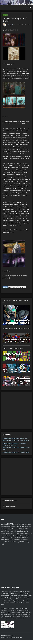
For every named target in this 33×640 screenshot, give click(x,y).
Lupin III (23, 287)
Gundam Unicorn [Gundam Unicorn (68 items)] (19, 533)
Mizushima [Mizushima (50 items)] (27, 537)
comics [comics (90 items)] (8, 529)
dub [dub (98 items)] (28, 529)
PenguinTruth (13, 593)
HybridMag (19, 637)
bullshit (15, 287)
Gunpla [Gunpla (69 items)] (25, 533)
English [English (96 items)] (3, 531)
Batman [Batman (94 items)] (8, 526)
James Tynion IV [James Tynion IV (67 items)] (7, 535)
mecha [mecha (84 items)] (23, 537)
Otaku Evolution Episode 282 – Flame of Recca (16, 440)
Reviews (5, 15)
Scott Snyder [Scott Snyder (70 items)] (27, 542)
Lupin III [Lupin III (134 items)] (6, 537)
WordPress (11, 637)
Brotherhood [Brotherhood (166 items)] (20, 526)
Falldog (22, 591)
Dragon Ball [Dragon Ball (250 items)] (23, 529)
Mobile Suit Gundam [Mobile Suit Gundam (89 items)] (11, 539)
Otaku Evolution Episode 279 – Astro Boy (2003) (16, 452)
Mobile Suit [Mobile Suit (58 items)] (3, 539)
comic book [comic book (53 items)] (3, 529)
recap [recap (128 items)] (17, 542)
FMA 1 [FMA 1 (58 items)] (9, 531)
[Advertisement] (16, 411)
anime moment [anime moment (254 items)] (18, 524)
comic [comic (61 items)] (30, 526)
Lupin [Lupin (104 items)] (2, 537)
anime (9, 287)
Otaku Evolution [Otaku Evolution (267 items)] (10, 542)
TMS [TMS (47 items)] (2, 544)
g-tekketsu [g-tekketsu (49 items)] (8, 533)
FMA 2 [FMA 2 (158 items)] (13, 531)
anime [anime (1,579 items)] (10, 523)
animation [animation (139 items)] (4, 524)
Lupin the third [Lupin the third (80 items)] (18, 537)
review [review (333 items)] (21, 542)
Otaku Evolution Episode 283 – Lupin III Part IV (15, 438)
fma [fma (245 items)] (6, 531)
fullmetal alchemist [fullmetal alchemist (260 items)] (21, 531)
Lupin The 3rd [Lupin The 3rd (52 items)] (11, 537)
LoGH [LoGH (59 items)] (29, 535)
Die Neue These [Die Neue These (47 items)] (16, 529)
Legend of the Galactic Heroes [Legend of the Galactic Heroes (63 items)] (20, 535)
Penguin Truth (11, 24)
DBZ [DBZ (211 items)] (11, 529)
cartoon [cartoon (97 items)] (26, 526)
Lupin (19, 287)
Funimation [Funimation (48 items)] (3, 533)
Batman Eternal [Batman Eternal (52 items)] (13, 526)
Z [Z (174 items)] (3, 544)
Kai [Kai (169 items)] (13, 535)
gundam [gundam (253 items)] (12, 533)
